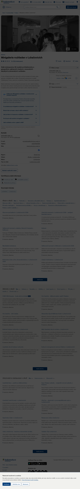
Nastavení (25, 484)
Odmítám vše (16, 484)
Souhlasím (6, 484)
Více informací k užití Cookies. (30, 480)
